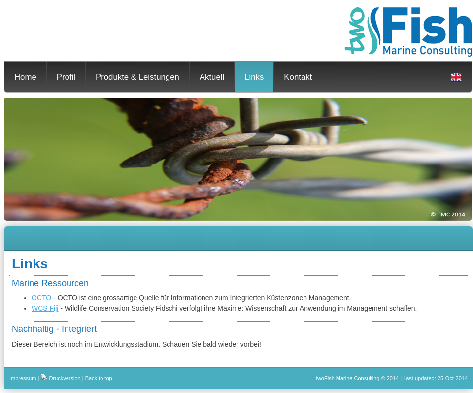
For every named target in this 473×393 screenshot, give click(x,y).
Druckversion (60, 378)
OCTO (41, 298)
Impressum (22, 378)
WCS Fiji (45, 308)
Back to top (98, 378)
